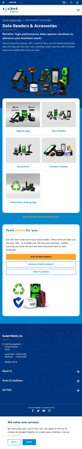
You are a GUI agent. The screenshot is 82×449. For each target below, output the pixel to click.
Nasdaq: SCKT (11, 362)
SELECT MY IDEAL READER (41, 257)
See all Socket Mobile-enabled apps (41, 216)
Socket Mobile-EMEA (12, 20)
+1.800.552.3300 (21, 354)
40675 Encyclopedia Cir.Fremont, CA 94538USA (13, 347)
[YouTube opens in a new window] (44, 411)
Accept (29, 442)
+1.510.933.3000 (21, 357)
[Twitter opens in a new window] (38, 411)
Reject (14, 442)
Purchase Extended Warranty (41, 264)
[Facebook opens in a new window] (33, 411)
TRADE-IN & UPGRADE (41, 272)
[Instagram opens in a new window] (49, 411)
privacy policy (15, 435)
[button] (71, 2)
